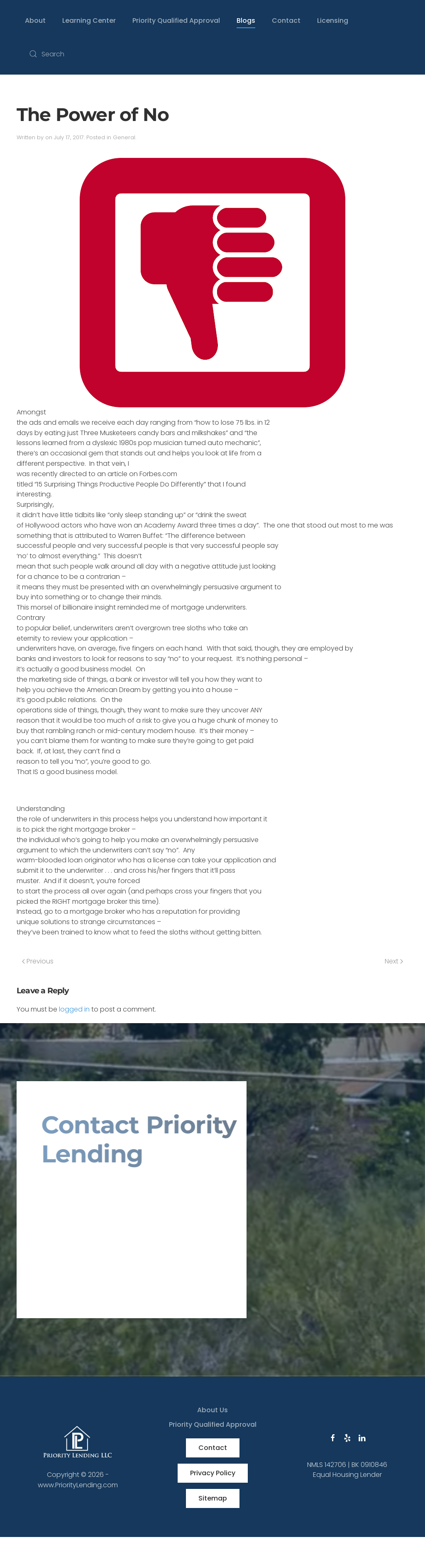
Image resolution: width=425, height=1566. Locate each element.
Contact (212, 1447)
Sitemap (212, 1498)
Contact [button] (286, 20)
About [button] (35, 20)
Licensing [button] (332, 20)
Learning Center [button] (89, 20)
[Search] (108, 54)
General (124, 137)
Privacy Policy (212, 1473)
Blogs (246, 20)
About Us (212, 1410)
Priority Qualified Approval (176, 20)
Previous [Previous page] (38, 961)
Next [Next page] (394, 961)
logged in (74, 1009)
